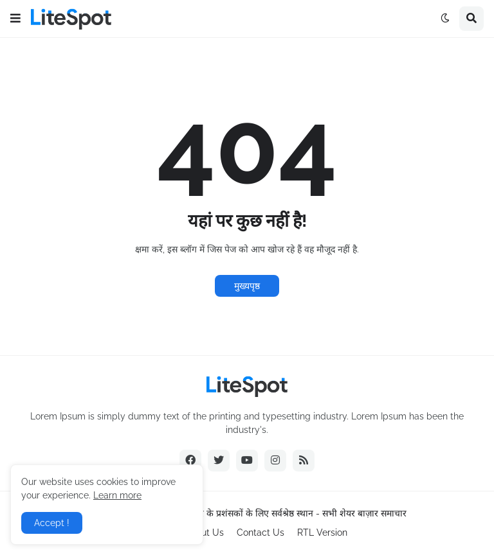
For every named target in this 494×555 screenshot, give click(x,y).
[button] (15, 19)
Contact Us (260, 532)
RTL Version (322, 532)
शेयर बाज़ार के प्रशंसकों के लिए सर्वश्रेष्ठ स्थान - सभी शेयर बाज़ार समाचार (286, 513)
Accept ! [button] (51, 523)
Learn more (117, 495)
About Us (204, 532)
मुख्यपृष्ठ (247, 286)
